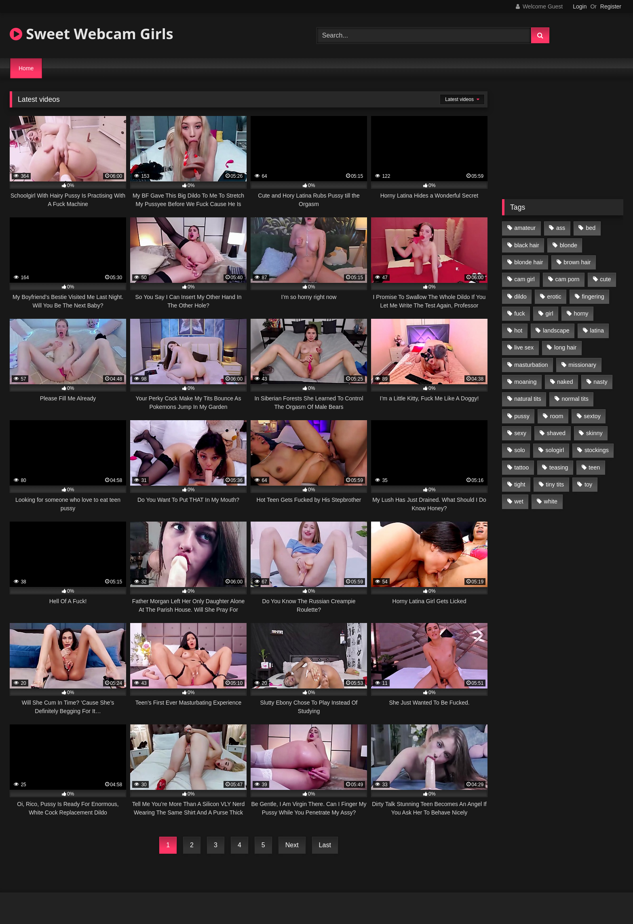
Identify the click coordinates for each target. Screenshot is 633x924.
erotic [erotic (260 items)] (554, 296)
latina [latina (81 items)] (597, 330)
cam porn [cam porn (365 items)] (567, 279)
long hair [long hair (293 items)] (565, 347)
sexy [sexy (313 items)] (520, 433)
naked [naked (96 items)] (565, 382)
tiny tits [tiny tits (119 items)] (555, 484)
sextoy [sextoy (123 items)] (592, 416)
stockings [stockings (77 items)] (596, 450)
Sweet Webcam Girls (91, 34)
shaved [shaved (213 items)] (556, 433)
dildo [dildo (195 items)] (520, 296)
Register (610, 6)
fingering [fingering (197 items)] (593, 296)
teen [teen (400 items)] (594, 467)
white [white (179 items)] (551, 501)
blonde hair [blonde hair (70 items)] (528, 262)
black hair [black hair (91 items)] (526, 245)
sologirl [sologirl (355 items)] (555, 450)
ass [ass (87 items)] (560, 228)
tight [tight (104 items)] (519, 484)
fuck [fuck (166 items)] (519, 313)
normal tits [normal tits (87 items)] (574, 399)
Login (580, 6)
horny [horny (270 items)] (581, 313)
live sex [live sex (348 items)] (524, 347)
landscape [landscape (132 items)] (556, 330)
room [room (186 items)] (556, 416)
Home (26, 68)
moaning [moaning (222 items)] (525, 382)
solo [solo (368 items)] (519, 450)
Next (292, 845)
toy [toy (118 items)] (588, 484)
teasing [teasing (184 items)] (558, 467)
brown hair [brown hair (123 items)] (577, 262)
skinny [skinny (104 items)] (594, 433)
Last (325, 845)
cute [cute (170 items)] (605, 279)
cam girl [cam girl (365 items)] (524, 279)
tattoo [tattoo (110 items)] (521, 467)
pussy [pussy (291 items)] (522, 416)
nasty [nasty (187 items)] (600, 382)
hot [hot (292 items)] (518, 330)
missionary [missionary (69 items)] (582, 365)
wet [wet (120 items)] (518, 501)
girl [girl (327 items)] (549, 313)
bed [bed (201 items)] (590, 228)
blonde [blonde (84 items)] (568, 245)
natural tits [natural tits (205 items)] (527, 399)
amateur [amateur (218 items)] (525, 228)
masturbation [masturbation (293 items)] (531, 365)
